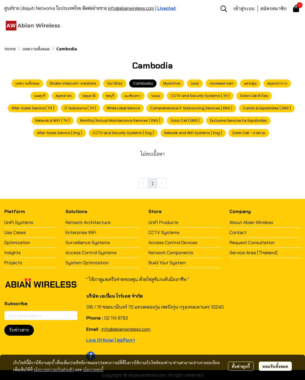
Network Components (170, 253)
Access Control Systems (91, 253)
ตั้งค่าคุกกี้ (241, 366)
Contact (238, 232)
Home (10, 49)
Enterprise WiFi (80, 232)
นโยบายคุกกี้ (93, 369)
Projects (13, 263)
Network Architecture (88, 222)
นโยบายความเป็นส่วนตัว (54, 369)
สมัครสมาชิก (273, 8)
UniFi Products (163, 222)
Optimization (17, 243)
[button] (224, 9)
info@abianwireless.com (131, 8)
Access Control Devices (172, 243)
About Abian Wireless (251, 222)
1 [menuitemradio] (152, 183)
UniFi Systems (18, 222)
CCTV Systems (163, 232)
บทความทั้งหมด (36, 49)
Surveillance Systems (87, 243)
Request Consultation (252, 243)
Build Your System (167, 263)
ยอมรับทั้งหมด (275, 366)
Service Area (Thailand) (253, 253)
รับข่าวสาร (19, 330)
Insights (12, 253)
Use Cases (15, 232)
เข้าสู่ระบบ (243, 8)
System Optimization (87, 263)
